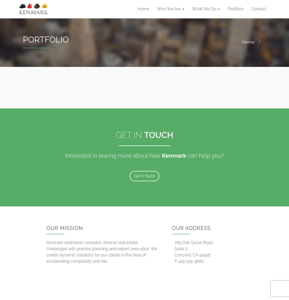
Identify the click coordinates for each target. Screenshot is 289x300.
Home (143, 8)
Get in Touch (144, 176)
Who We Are (170, 8)
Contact (258, 8)
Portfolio (235, 8)
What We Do (206, 8)
